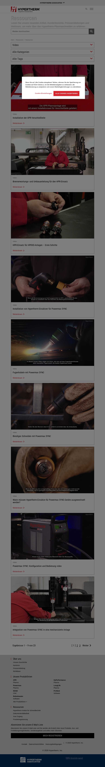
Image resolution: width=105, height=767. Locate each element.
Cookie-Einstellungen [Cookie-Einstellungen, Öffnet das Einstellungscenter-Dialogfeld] (43, 93)
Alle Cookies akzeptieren (66, 93)
